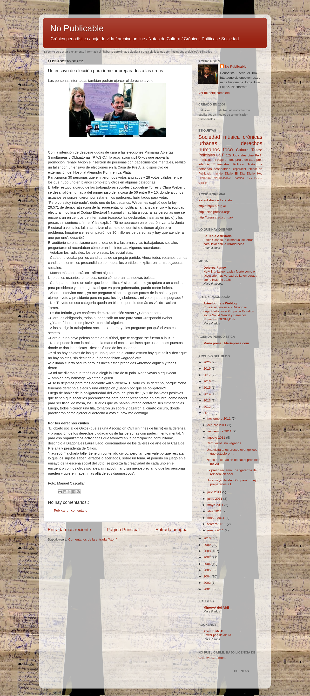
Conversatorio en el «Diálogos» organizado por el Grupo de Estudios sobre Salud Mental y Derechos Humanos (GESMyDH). (228, 313)
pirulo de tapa (245, 160)
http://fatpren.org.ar (212, 206)
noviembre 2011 (219, 418)
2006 (207, 564)
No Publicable (77, 28)
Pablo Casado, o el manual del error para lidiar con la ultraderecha (228, 242)
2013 (207, 400)
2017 (207, 375)
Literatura (204, 178)
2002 (207, 582)
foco (228, 150)
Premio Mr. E (213, 631)
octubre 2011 (217, 425)
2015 (207, 387)
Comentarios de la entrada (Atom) (92, 539)
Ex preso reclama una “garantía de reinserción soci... (232, 472)
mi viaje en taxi (223, 160)
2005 (207, 570)
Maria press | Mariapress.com (226, 343)
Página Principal (123, 529)
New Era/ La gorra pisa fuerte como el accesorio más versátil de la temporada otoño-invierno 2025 (230, 275)
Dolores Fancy (214, 267)
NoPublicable (222, 178)
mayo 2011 (215, 505)
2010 (207, 538)
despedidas (222, 169)
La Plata (223, 155)
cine (251, 155)
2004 (207, 576)
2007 (207, 557)
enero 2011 (216, 530)
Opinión (202, 182)
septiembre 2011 (219, 431)
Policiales (206, 155)
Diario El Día (234, 173)
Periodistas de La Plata (215, 200)
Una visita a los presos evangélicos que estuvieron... (232, 451)
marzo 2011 (216, 518)
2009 (207, 545)
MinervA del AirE (216, 607)
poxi (259, 160)
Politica (238, 164)
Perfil (258, 155)
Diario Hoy (254, 173)
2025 (207, 362)
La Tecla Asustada (217, 236)
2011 (207, 413)
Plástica (239, 178)
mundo (218, 173)
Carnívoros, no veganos (224, 443)
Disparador (239, 169)
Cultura (242, 150)
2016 (207, 381)
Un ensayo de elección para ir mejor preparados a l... (233, 482)
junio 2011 (215, 498)
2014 (207, 394)
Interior (252, 169)
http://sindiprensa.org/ (214, 212)
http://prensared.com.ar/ (215, 217)
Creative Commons (212, 658)
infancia (204, 164)
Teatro (256, 150)
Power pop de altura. (217, 635)
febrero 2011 (217, 524)
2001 (207, 589)
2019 (207, 368)
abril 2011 (214, 511)
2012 (207, 406)
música (231, 137)
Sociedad (209, 137)
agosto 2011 (216, 437)
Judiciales (239, 155)
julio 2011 (214, 492)
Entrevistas (221, 164)
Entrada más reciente (69, 529)
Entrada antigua (171, 529)
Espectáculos (254, 178)
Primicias (205, 160)
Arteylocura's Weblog (220, 303)
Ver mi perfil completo (214, 93)
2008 (207, 551)
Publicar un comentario (70, 510)
